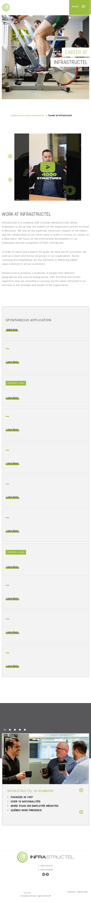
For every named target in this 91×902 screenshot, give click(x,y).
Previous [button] (10, 156)
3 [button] (15, 730)
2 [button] (10, 730)
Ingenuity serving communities (27, 115)
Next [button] (10, 180)
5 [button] (25, 730)
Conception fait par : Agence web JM (35, 896)
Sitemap (27, 892)
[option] (45, 57)
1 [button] (5, 730)
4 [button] (20, 730)
